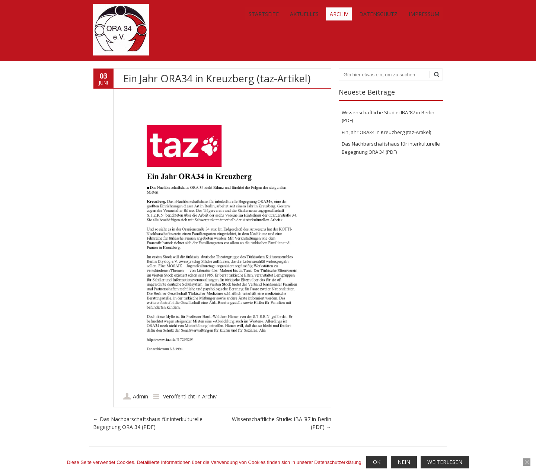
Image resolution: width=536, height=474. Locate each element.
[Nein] (526, 462)
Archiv (339, 14)
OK (376, 461)
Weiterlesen (444, 461)
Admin (140, 396)
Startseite (264, 14)
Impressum (424, 14)
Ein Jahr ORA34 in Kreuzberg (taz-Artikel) (386, 132)
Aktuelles (304, 14)
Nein (404, 461)
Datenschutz (378, 14)
